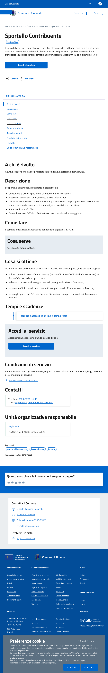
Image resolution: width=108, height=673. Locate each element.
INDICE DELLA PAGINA (54, 95)
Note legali (60, 627)
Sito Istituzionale (12, 3)
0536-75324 (16, 628)
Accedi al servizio (31, 346)
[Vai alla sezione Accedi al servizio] (54, 133)
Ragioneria (13, 426)
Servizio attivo (12, 41)
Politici (10, 587)
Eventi (82, 604)
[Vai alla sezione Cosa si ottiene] (54, 123)
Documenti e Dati (14, 599)
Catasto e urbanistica (40, 575)
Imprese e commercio (64, 608)
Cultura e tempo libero (65, 604)
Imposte (51, 449)
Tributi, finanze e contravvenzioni (34, 26)
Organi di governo (14, 575)
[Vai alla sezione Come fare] (54, 113)
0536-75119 (15, 624)
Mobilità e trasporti (63, 579)
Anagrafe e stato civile (41, 579)
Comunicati (84, 579)
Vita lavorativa (62, 575)
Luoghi (82, 600)
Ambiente (60, 591)
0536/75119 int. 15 (28, 399)
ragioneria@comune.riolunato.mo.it (34, 402)
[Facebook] (85, 13)
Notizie (83, 575)
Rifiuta (73, 667)
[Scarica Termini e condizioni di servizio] (21, 380)
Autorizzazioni (37, 583)
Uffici (9, 583)
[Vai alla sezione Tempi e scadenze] (54, 128)
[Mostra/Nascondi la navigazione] (5, 11)
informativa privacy (48, 662)
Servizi (15, 26)
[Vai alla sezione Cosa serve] (54, 118)
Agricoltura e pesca (39, 587)
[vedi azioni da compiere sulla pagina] (26, 79)
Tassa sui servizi (37, 449)
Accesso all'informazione (16, 449)
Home (7, 26)
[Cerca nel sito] (101, 13)
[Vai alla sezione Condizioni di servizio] (54, 138)
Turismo (35, 604)
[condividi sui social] (12, 79)
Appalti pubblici (38, 591)
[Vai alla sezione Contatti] (54, 143)
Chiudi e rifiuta (87, 641)
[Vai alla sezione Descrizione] (54, 109)
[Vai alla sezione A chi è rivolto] (54, 104)
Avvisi (82, 583)
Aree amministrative (15, 579)
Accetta (91, 667)
